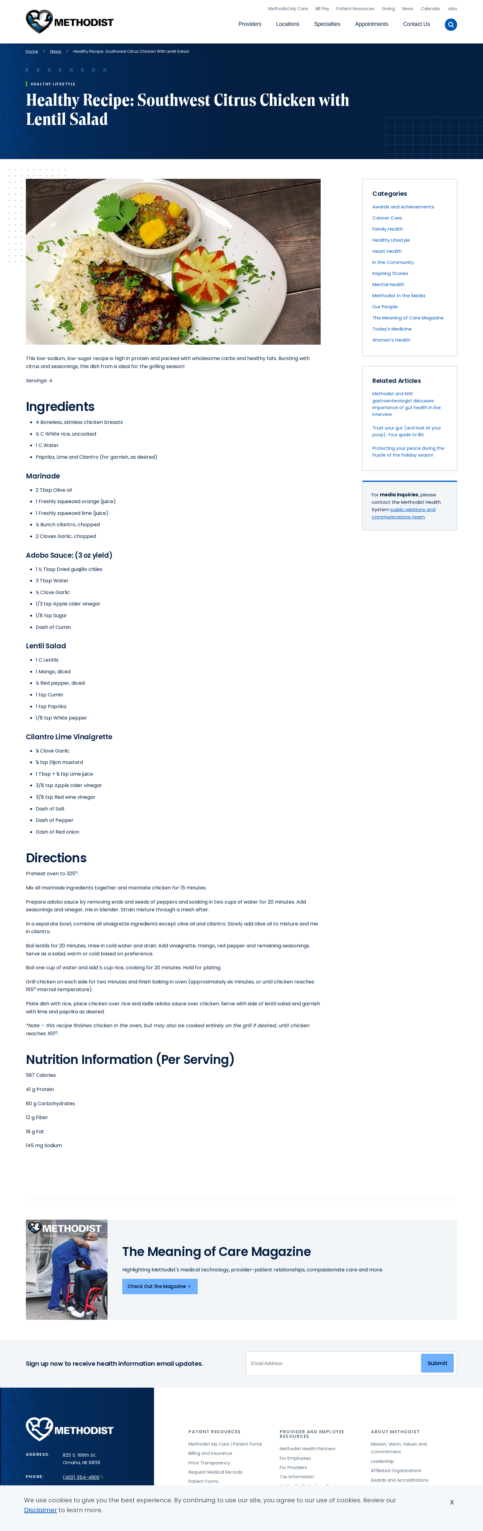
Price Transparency (209, 1461)
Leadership (382, 1459)
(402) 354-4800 (83, 1475)
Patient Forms (203, 1480)
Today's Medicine (392, 327)
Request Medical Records (215, 1470)
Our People (385, 305)
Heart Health (387, 249)
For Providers (293, 1466)
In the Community (393, 260)
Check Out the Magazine (160, 1285)
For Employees (295, 1456)
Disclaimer (40, 1510)
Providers (249, 23)
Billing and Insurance (210, 1452)
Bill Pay (322, 8)
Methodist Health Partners (307, 1447)
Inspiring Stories (390, 271)
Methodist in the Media (398, 293)
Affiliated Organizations (396, 1469)
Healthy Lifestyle (391, 238)
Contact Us (416, 23)
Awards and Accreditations (399, 1478)
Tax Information (297, 1475)
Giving (388, 8)
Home (32, 49)
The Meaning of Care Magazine (408, 316)
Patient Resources (355, 8)
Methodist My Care (288, 8)
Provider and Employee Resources (312, 1432)
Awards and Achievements (403, 205)
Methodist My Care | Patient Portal (225, 1442)
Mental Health (388, 282)
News (407, 8)
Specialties (327, 23)
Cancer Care (387, 216)
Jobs (452, 8)
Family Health (387, 227)
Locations (287, 23)
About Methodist (395, 1430)
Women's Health (391, 338)
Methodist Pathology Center (310, 1484)
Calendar (430, 8)
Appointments (371, 23)
